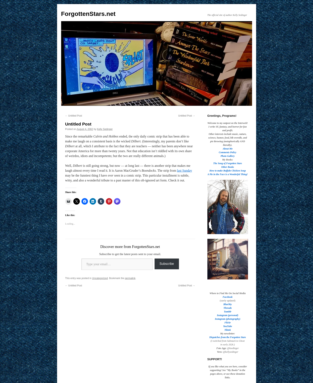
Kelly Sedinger (105, 129)
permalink (130, 278)
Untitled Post (73, 115)
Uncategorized (100, 278)
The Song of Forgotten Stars (227, 163)
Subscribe (166, 263)
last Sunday (184, 170)
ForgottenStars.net (88, 13)
